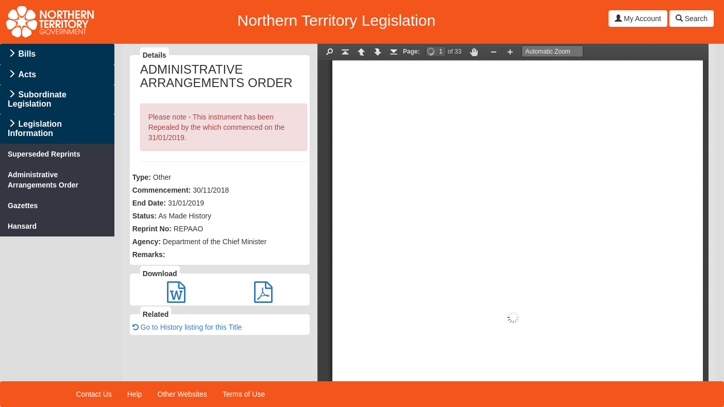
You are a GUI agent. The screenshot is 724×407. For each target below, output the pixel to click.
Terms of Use (244, 394)
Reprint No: (152, 229)
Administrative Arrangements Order (43, 180)
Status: (144, 216)
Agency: (146, 242)
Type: (141, 177)
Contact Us (94, 394)
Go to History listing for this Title (187, 327)
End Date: (149, 203)
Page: (411, 51)
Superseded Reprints (44, 154)
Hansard (22, 226)
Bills (27, 53)
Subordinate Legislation (37, 99)
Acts (27, 74)
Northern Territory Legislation (336, 20)
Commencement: (161, 190)
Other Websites (182, 394)
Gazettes (23, 205)
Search (692, 18)
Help (134, 394)
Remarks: (148, 254)
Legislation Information (35, 129)
